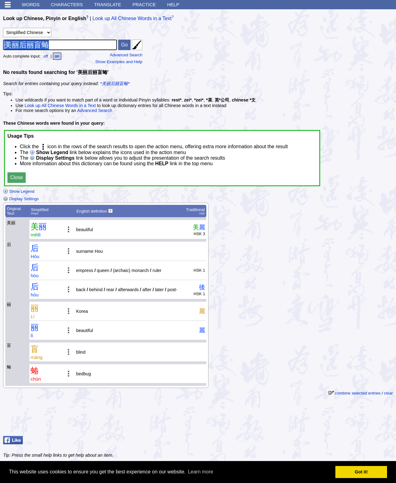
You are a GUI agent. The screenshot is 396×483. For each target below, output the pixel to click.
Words (31, 4)
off (45, 56)
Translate (107, 4)
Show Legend (18, 191)
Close (16, 177)
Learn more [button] (200, 471)
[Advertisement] (346, 51)
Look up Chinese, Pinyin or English (44, 18)
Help (173, 4)
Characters (67, 4)
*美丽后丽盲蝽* (115, 83)
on (57, 56)
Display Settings (21, 198)
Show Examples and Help (119, 61)
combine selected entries (358, 393)
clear (388, 393)
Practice (144, 4)
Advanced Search (126, 55)
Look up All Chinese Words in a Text (132, 18)
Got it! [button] (361, 471)
